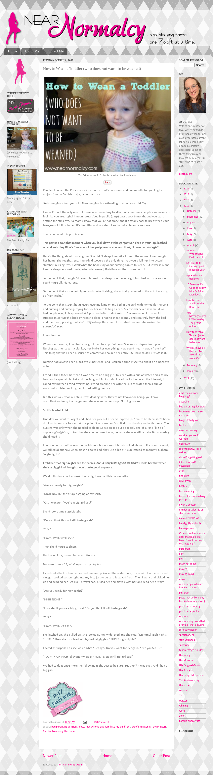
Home (12, 51)
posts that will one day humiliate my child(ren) (104, 726)
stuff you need (187, 640)
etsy (181, 471)
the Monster (186, 660)
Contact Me (55, 51)
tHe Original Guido (189, 665)
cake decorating (188, 430)
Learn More (185, 174)
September (193, 216)
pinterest (184, 592)
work (182, 710)
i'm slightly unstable (190, 523)
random (183, 616)
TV (180, 695)
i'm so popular (187, 528)
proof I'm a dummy (189, 606)
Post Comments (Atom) (70, 764)
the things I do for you (191, 675)
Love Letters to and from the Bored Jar (195, 304)
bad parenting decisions (64, 726)
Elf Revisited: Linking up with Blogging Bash (196, 266)
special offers (186, 635)
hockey (183, 486)
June (190, 228)
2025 (187, 188)
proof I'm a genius (141, 726)
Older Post (161, 756)
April (190, 239)
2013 (187, 200)
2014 (187, 194)
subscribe (184, 645)
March (191, 245)
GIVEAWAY (185, 481)
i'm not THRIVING (189, 518)
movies (183, 569)
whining (183, 705)
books (182, 425)
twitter (183, 700)
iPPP (181, 553)
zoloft (182, 715)
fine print (184, 476)
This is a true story (53, 731)
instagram (185, 548)
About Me (31, 51)
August (191, 222)
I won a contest (187, 504)
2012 (187, 206)
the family (184, 655)
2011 (187, 378)
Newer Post (52, 756)
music (182, 579)
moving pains (186, 574)
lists (181, 559)
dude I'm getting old (190, 457)
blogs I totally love (189, 420)
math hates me (187, 564)
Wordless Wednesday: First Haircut (194, 254)
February (192, 365)
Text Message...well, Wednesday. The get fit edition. (196, 319)
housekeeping (186, 491)
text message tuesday (191, 650)
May (190, 234)
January (191, 371)
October (192, 211)
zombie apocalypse (189, 721)
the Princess (159, 726)
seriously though (188, 629)
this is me (69, 731)
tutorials (184, 690)
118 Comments (102, 722)
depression (185, 443)
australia (184, 401)
